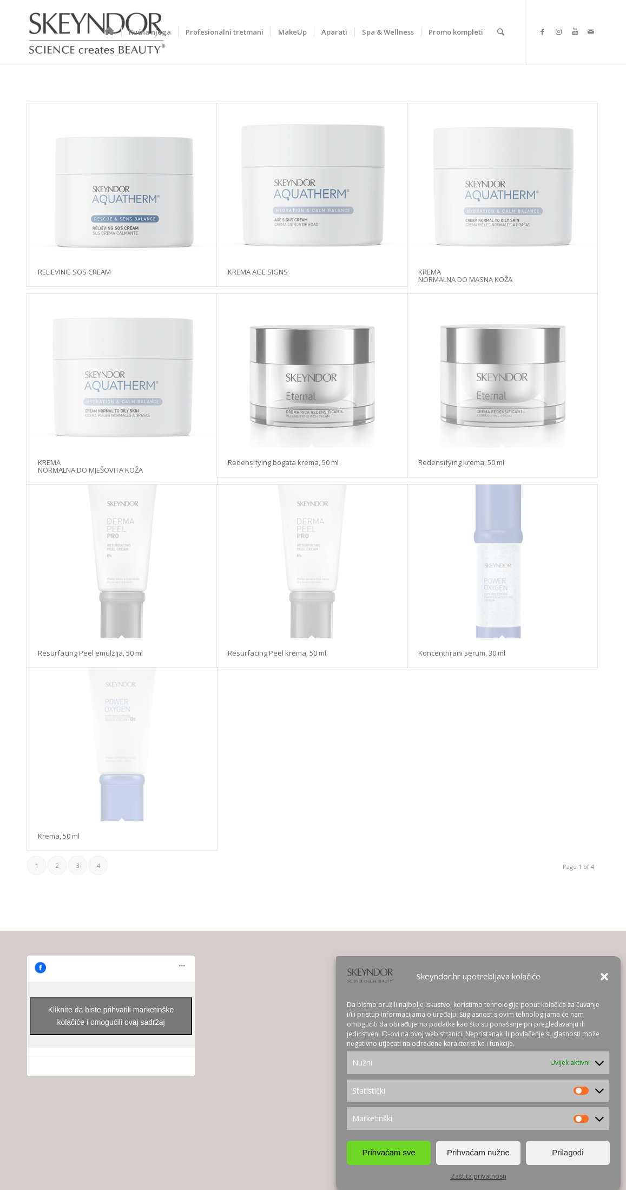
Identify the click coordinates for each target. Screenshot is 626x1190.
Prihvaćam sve (388, 1152)
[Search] (500, 32)
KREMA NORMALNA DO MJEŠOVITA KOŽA (90, 466)
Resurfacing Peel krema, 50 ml (277, 653)
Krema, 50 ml (59, 836)
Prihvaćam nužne (478, 1152)
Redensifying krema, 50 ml (461, 462)
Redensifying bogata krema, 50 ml (283, 462)
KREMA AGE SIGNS (258, 272)
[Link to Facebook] (542, 31)
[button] (604, 976)
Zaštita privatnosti (478, 1176)
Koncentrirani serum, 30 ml (461, 653)
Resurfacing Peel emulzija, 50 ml (90, 653)
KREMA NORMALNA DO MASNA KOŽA (465, 275)
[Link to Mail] (591, 31)
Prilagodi (567, 1152)
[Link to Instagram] (558, 31)
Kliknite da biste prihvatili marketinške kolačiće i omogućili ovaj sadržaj (111, 1015)
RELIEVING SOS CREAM (74, 272)
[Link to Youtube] (574, 31)
